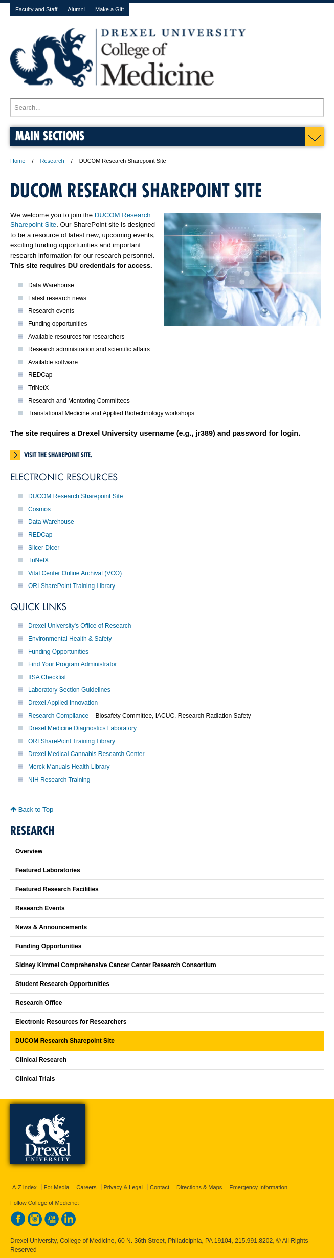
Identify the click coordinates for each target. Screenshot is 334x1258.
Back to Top (31, 809)
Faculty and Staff (36, 9)
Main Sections (49, 135)
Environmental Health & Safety (70, 638)
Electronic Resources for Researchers (70, 1021)
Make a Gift (109, 9)
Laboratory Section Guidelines (69, 690)
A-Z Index (24, 1187)
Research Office (38, 1003)
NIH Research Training (59, 779)
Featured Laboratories (47, 870)
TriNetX (38, 560)
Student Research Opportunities (62, 984)
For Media (57, 1187)
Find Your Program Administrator (72, 664)
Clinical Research (40, 1059)
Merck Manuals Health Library (68, 766)
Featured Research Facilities (57, 889)
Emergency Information (258, 1187)
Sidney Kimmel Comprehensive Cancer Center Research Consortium (115, 965)
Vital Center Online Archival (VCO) (75, 573)
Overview (28, 851)
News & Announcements (51, 927)
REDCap (40, 534)
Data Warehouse (51, 522)
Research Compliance (58, 715)
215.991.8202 (254, 1240)
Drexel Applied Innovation (63, 702)
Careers (86, 1187)
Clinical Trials (35, 1078)
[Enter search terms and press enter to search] (167, 107)
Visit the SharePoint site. (58, 455)
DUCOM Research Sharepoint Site (75, 496)
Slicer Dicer (43, 547)
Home (17, 161)
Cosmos (39, 509)
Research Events (40, 908)
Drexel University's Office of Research (79, 626)
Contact (159, 1187)
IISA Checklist (47, 677)
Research (52, 161)
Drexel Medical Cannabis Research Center (86, 754)
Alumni (76, 9)
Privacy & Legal (123, 1187)
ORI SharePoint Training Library (71, 586)
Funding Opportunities (58, 651)
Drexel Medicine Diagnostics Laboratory (82, 728)
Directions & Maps (199, 1187)
